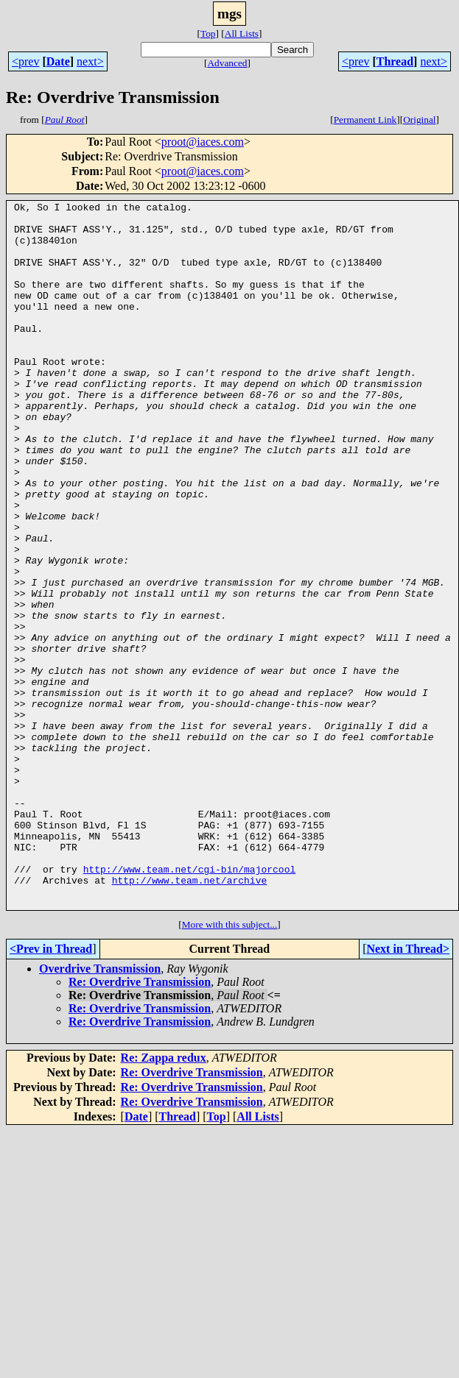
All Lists (242, 33)
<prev (25, 61)
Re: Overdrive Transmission (140, 1123)
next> (90, 61)
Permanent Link (365, 119)
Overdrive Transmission (100, 1110)
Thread (394, 61)
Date (58, 61)
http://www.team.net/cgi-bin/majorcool (189, 1003)
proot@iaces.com (202, 141)
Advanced (227, 62)
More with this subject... (230, 1065)
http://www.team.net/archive (189, 1016)
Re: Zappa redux (163, 1199)
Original (419, 119)
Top (208, 33)
